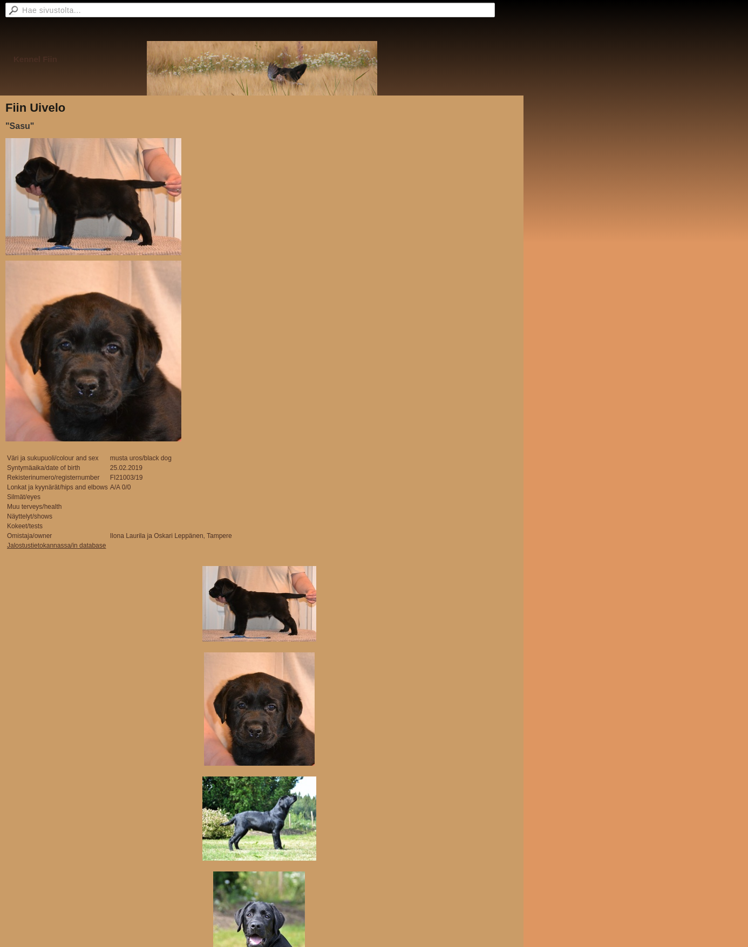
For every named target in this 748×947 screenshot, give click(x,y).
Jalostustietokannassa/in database (56, 545)
